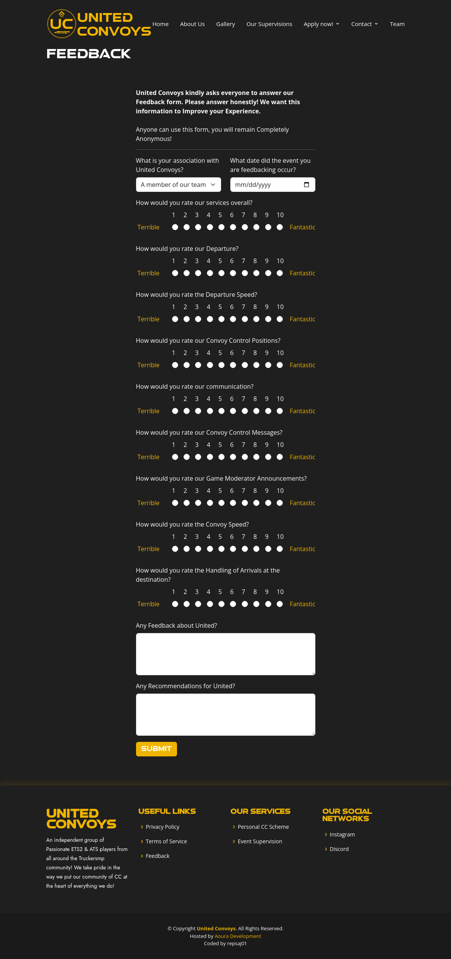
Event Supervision (260, 841)
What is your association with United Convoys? (177, 165)
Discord (339, 849)
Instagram (342, 834)
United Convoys (216, 928)
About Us (192, 24)
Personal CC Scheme (263, 827)
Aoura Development (238, 936)
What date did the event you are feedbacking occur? (270, 165)
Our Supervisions (269, 24)
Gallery (225, 24)
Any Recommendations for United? (185, 686)
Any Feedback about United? (176, 625)
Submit (156, 749)
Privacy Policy (162, 827)
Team (397, 24)
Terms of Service (166, 841)
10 (278, 215)
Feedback (158, 856)
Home (161, 24)
